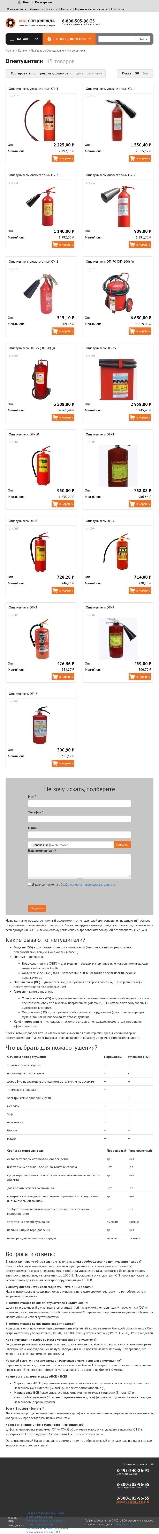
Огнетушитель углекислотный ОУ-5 (33, 89)
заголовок (94, 73)
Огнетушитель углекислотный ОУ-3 (33, 175)
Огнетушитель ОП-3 (23, 607)
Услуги (50, 9)
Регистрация (44, 2)
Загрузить (122, 844)
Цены (64, 9)
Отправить (37, 908)
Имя (32, 796)
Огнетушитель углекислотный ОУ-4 (110, 89)
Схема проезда (124, 1524)
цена (79, 73)
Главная (10, 50)
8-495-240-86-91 (132, 1470)
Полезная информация (89, 9)
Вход (26, 2)
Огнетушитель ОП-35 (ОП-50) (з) (32, 348)
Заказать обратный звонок (132, 1502)
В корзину (66, 158)
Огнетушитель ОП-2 (23, 694)
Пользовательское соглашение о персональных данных (45, 1522)
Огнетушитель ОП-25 (101, 348)
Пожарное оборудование (47, 50)
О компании (15, 9)
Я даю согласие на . (72, 884)
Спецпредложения (71, 39)
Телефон (36, 812)
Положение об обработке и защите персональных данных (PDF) (47, 1530)
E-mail (34, 828)
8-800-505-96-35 (78, 21)
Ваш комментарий (42, 850)
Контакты (117, 9)
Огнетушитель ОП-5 (100, 521)
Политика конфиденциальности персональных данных (45, 1515)
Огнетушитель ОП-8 (100, 434)
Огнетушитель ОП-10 (24, 434)
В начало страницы (135, 1464)
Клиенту (35, 9)
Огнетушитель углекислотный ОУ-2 (110, 175)
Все (145, 73)
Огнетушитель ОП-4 (100, 607)
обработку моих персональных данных (86, 884)
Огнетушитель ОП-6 (23, 521)
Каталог (25, 39)
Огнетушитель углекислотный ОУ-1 (33, 261)
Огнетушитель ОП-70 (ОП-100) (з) (110, 261)
